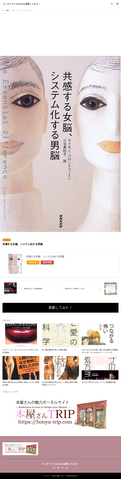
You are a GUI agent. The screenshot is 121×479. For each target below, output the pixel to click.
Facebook (62, 467)
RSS (67, 467)
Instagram (54, 467)
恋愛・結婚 (7, 240)
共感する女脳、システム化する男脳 (45, 256)
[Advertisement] (60, 36)
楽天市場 (47, 262)
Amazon (33, 262)
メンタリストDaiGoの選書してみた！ (61, 463)
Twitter (58, 467)
